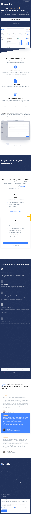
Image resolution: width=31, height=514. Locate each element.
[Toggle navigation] (29, 4)
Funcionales (17, 507)
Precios (2, 485)
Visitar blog (18, 482)
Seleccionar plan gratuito (15, 217)
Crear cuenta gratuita (15, 19)
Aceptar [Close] (4, 510)
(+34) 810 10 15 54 (5, 469)
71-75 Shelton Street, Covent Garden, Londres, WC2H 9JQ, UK (13, 468)
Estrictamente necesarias (8, 507)
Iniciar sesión (26, 1)
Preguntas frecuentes (5, 494)
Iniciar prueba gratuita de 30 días (15, 248)
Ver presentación (15, 23)
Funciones (3, 484)
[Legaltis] (5, 464)
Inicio (2, 482)
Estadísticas (25, 507)
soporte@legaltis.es (5, 471)
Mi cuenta (3, 496)
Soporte (2, 487)
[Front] (6, 4)
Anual (19, 194)
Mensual (11, 194)
